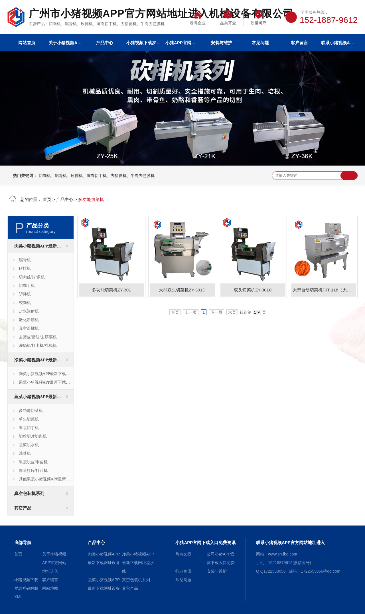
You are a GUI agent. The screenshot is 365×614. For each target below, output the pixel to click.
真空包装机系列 (29, 493)
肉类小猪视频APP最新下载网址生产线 (46, 374)
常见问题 (260, 42)
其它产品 (22, 508)
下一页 (216, 312)
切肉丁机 (27, 285)
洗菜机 (25, 453)
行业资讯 (183, 571)
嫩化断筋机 (29, 320)
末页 (232, 312)
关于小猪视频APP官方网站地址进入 (65, 42)
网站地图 (50, 588)
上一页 (191, 312)
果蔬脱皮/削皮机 (33, 462)
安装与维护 (221, 42)
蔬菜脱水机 (29, 445)
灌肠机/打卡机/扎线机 (38, 345)
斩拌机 (25, 294)
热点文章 (183, 554)
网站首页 (26, 42)
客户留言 (299, 42)
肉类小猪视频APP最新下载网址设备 (44, 246)
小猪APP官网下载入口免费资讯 (182, 42)
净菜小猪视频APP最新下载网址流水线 (44, 360)
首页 (47, 199)
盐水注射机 (29, 311)
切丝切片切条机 (33, 436)
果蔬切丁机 (29, 428)
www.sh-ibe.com (282, 554)
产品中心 (104, 42)
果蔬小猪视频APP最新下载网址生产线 (46, 382)
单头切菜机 (29, 419)
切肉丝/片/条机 (32, 277)
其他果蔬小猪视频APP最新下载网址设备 (46, 479)
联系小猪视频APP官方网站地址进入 (338, 42)
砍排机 (25, 268)
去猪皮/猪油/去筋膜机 (38, 337)
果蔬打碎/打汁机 (33, 470)
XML (18, 597)
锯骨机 (25, 260)
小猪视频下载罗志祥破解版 (143, 42)
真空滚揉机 (29, 328)
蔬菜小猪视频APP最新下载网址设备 (44, 396)
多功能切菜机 (31, 410)
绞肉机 (25, 303)
